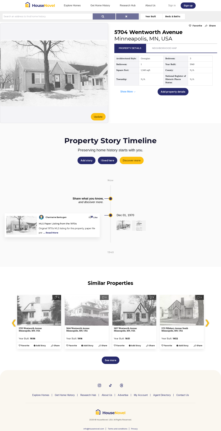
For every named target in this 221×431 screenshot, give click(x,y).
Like (94, 217)
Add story (86, 160)
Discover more (132, 160)
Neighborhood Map (164, 48)
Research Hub (128, 5)
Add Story (41, 345)
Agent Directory (162, 395)
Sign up (188, 5)
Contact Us (182, 395)
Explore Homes (72, 5)
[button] (210, 25)
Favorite (197, 25)
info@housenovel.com (93, 429)
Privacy (134, 429)
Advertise (123, 395)
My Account (141, 395)
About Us (150, 5)
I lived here (107, 160)
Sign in (172, 5)
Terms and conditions (117, 429)
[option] (39, 322)
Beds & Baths (172, 16)
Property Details (130, 48)
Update (98, 116)
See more (110, 360)
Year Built (150, 16)
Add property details (173, 91)
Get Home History (100, 5)
